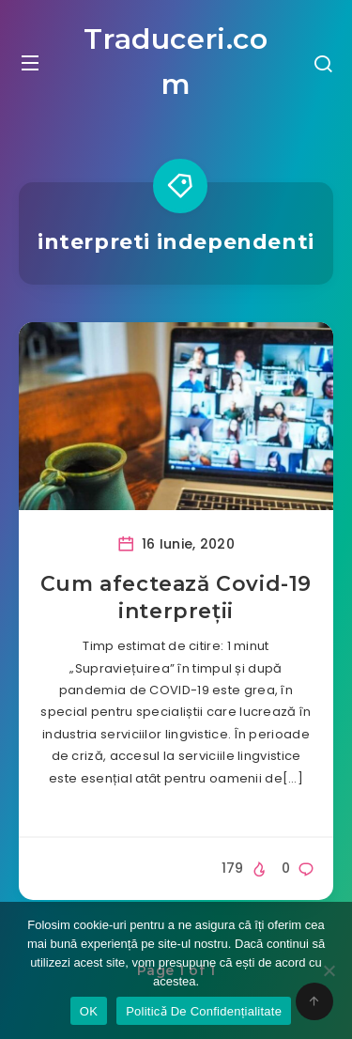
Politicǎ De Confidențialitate (204, 1011)
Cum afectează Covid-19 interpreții (176, 598)
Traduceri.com (176, 61)
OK (89, 1011)
